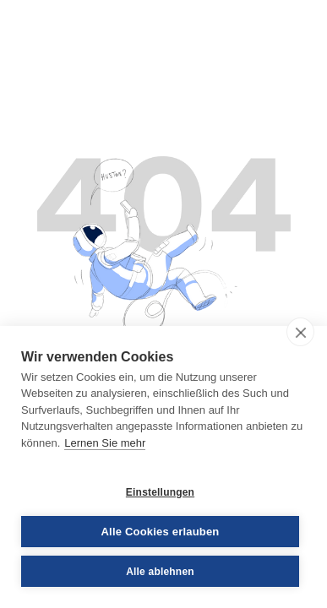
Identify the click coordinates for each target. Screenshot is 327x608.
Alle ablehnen (160, 572)
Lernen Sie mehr (104, 443)
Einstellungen (160, 492)
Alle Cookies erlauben (160, 531)
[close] (300, 332)
